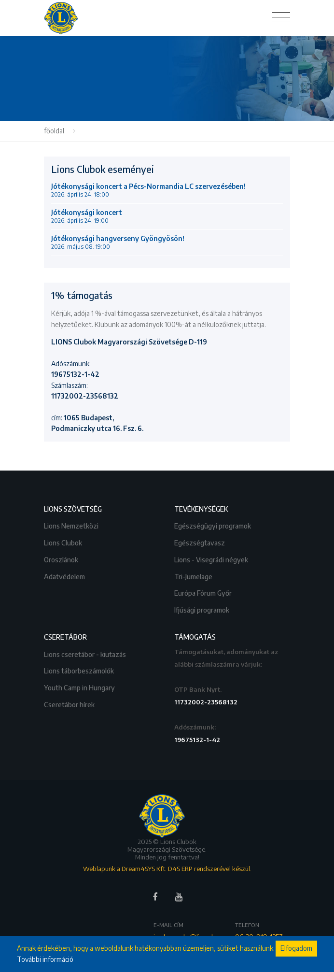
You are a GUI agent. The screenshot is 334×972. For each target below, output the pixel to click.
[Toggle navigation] (281, 17)
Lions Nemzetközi (72, 524)
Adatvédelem (65, 575)
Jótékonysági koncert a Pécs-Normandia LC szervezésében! (148, 190)
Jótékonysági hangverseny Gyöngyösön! (117, 242)
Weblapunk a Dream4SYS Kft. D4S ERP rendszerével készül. (167, 868)
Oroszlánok (62, 558)
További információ (45, 959)
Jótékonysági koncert (86, 216)
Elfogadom (296, 948)
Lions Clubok (64, 541)
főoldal (54, 131)
